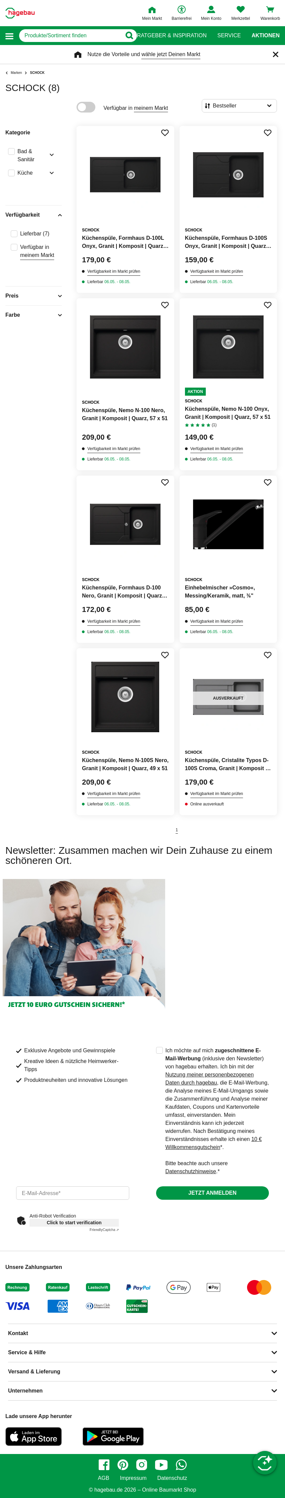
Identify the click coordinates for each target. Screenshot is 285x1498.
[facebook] (104, 1464)
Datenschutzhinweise (190, 1171)
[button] (9, 36)
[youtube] (161, 1464)
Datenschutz (172, 1478)
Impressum (133, 1478)
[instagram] (141, 1464)
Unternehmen (25, 1391)
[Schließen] (276, 54)
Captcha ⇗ (104, 1230)
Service (229, 35)
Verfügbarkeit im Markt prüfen (113, 271)
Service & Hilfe (27, 1352)
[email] (72, 1193)
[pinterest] (122, 1464)
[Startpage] (20, 13)
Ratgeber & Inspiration (171, 35)
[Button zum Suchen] (129, 35)
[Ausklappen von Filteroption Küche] (50, 173)
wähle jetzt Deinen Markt (170, 54)
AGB (103, 1478)
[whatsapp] (181, 1464)
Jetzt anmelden (212, 1193)
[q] (70, 35)
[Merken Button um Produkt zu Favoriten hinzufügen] (165, 133)
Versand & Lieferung (34, 1371)
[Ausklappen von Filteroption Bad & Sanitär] (50, 155)
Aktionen (265, 35)
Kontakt (18, 1333)
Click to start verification (74, 1222)
